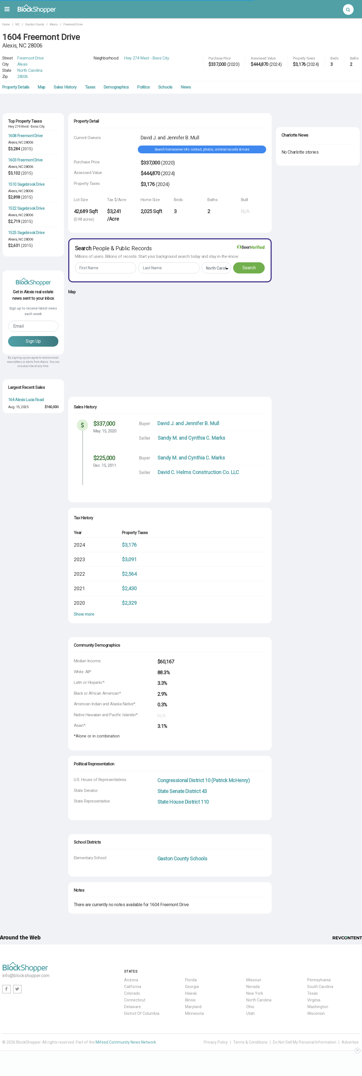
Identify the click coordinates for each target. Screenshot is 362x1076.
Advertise (350, 1042)
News (186, 87)
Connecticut (134, 1000)
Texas (312, 993)
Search (249, 267)
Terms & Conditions (250, 1042)
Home (6, 24)
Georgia (192, 986)
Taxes (90, 87)
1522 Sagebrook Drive (26, 208)
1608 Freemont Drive (25, 136)
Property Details (16, 87)
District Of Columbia (141, 1013)
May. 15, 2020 (105, 431)
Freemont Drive (73, 24)
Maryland (193, 1006)
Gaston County (34, 24)
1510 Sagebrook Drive (26, 184)
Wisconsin (316, 1013)
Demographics (116, 87)
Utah (250, 1013)
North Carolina (29, 70)
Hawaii (191, 993)
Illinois (190, 1000)
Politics (143, 87)
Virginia (313, 1000)
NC (17, 24)
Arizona (131, 980)
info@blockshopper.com (25, 975)
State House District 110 (183, 802)
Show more (84, 614)
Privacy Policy (216, 1042)
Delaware (132, 1006)
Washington (317, 1006)
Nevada (253, 986)
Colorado (132, 993)
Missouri (253, 980)
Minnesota (194, 1013)
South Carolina (320, 986)
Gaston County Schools (182, 858)
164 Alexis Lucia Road (26, 399)
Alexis (54, 24)
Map (41, 87)
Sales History (65, 87)
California (132, 986)
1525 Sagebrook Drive (26, 232)
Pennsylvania (319, 980)
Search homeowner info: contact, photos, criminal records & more (202, 149)
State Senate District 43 (182, 791)
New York (254, 993)
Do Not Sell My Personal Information (304, 1042)
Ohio (250, 1006)
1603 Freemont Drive (25, 160)
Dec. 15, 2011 (104, 465)
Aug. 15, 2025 (18, 407)
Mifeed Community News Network (126, 1042)
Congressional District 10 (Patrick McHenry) (203, 780)
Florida (191, 980)
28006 (22, 76)
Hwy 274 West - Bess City (146, 58)
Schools (165, 87)
